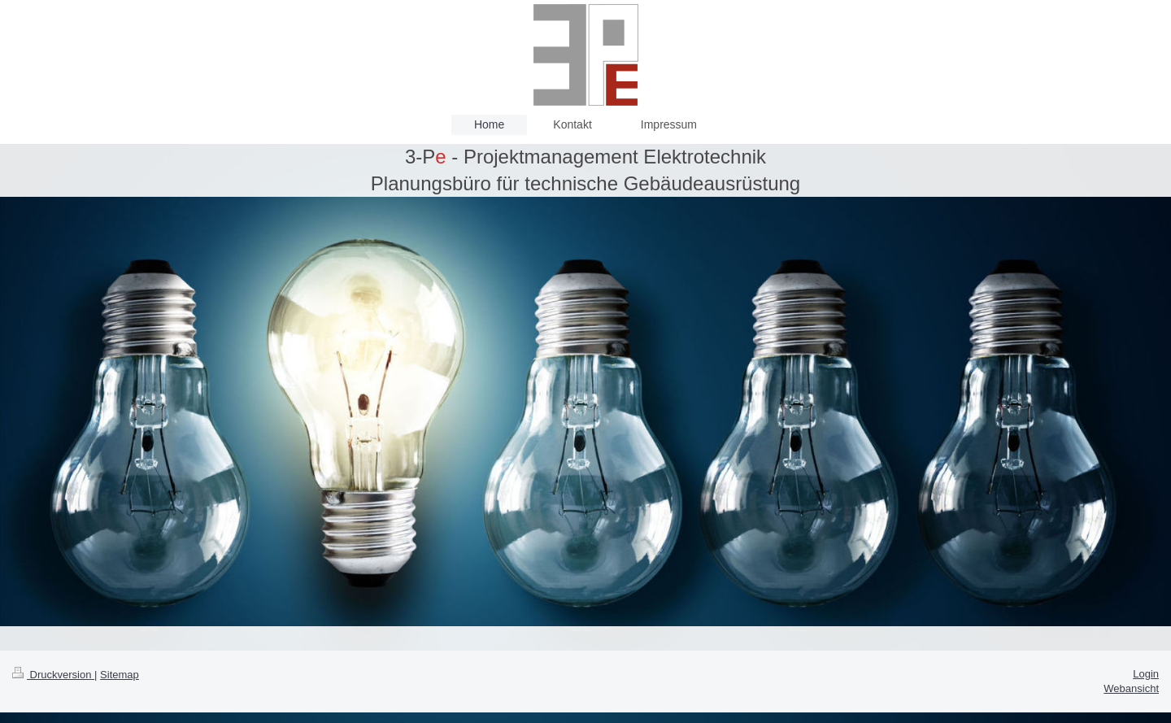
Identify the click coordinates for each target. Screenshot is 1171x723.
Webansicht (1131, 688)
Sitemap (119, 675)
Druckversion (53, 675)
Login (1146, 674)
